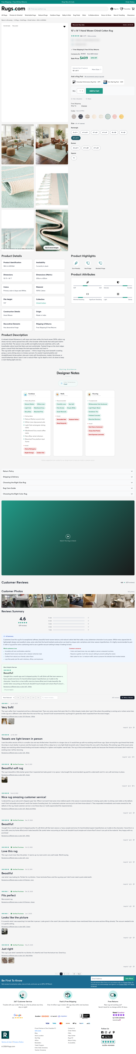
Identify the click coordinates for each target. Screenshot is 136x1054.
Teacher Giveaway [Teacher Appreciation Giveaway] (40, 1050)
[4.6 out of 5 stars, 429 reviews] (78, 36)
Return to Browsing (7, 20)
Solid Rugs (23, 20)
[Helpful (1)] (130, 906)
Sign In (114, 9)
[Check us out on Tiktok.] (110, 1032)
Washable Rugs (30, 15)
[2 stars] (33, 697)
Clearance (130, 15)
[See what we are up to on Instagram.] (106, 1032)
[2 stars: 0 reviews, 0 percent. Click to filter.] (68, 627)
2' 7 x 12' (96, 148)
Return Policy (72, 1040)
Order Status (130, 2)
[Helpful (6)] (130, 727)
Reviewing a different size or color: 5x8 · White (15, 753)
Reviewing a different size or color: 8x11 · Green (16, 775)
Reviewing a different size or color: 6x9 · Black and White (19, 809)
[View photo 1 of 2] (5, 721)
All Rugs (4, 15)
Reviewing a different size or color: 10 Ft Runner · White (18, 716)
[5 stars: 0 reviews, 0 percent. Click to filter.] (68, 617)
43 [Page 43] (74, 974)
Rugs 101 (70, 1038)
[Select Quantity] (80, 90)
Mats (84, 15)
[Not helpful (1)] (133, 757)
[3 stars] (28, 697)
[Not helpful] (133, 727)
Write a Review (127, 697)
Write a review (91, 36)
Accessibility (71, 1043)
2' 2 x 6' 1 (75, 148)
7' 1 (74, 158)
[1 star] (38, 697)
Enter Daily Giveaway (41, 1048)
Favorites (125, 9)
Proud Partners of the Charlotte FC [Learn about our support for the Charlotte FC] (45, 1028)
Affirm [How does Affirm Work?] (36, 1040)
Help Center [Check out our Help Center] (71, 1035)
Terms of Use (7, 1042)
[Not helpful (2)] (133, 786)
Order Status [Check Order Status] (72, 1031)
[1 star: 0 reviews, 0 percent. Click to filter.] (68, 630)
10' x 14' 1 (76, 138)
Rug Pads (76, 15)
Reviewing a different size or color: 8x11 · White (17, 686)
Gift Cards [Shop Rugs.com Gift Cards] (38, 1031)
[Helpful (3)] (130, 813)
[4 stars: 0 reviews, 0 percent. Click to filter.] (68, 620)
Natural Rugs (43, 15)
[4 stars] (23, 697)
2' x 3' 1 (75, 132)
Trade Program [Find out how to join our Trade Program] (39, 1045)
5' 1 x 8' (95, 132)
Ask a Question (76, 99)
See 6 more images (52, 248)
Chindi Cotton (32, 20)
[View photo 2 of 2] (11, 721)
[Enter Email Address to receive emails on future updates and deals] (107, 978)
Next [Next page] (79, 974)
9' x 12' (123, 132)
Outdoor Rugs (55, 15)
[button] (64, 26)
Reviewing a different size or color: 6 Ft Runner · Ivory (18, 880)
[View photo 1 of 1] (5, 780)
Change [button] (84, 106)
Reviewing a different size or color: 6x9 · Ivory (15, 858)
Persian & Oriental (16, 15)
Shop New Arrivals (68, 2)
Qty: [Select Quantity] (74, 91)
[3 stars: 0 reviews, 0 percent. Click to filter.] (68, 623)
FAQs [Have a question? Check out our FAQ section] (69, 1033)
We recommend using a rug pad (94, 76)
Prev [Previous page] (56, 974)
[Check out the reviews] (108, 1043)
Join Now (129, 978)
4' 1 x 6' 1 (85, 132)
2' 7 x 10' (86, 148)
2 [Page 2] (64, 974)
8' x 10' (114, 132)
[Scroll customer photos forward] (132, 601)
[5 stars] (17, 697)
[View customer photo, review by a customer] (8, 601)
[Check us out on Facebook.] (102, 1032)
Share (88, 99)
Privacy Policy (127, 982)
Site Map (37, 1038)
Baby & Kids (66, 15)
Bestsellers (38, 1043)
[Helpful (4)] (129, 757)
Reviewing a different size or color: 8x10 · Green (16, 926)
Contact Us (71, 1028)
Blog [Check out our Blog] (36, 1033)
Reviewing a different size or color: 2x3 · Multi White (17, 955)
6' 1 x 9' (104, 132)
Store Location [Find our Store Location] (39, 1035)
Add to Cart (94, 91)
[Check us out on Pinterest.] (113, 1032)
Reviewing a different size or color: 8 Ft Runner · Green (18, 902)
